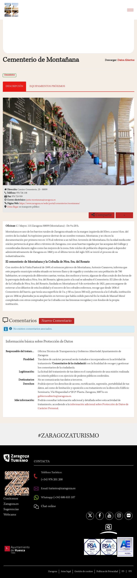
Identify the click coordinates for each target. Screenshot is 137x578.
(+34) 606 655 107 (64, 497)
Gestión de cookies (84, 571)
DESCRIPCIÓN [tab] (14, 86)
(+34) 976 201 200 (52, 479)
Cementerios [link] (9, 75)
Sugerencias (11, 509)
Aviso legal (66, 571)
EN (130, 571)
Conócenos (11, 498)
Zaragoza (52, 571)
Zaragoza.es (11, 504)
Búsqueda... (121, 10)
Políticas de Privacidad (107, 571)
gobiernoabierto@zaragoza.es (54, 396)
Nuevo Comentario (57, 321)
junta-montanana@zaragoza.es (40, 200)
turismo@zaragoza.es (62, 488)
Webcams (10, 514)
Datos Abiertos (126, 60)
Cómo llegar (12, 207)
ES (123, 571)
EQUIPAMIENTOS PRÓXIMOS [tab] (47, 86)
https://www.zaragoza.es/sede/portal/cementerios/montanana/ (49, 203)
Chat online (48, 506)
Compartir (101, 215)
